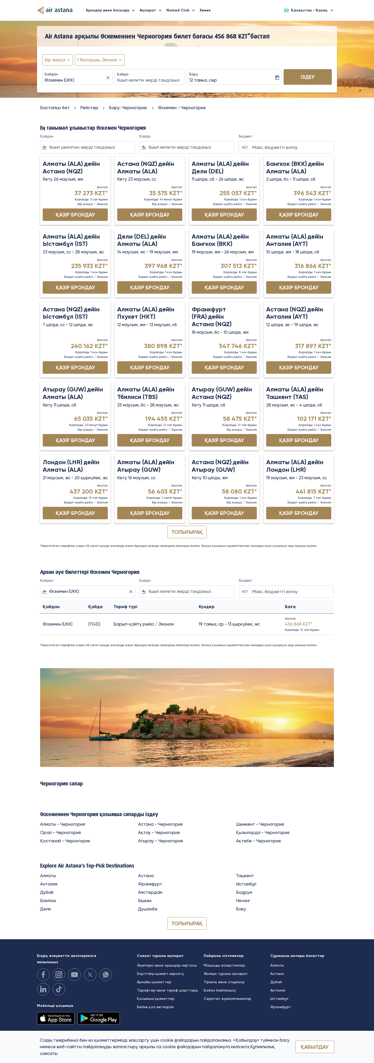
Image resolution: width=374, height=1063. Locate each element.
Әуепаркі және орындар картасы (167, 965)
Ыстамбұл (246, 884)
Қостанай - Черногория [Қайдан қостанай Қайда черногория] (65, 840)
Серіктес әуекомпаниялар (227, 998)
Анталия (48, 884)
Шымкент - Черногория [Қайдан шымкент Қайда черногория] (260, 824)
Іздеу (308, 77)
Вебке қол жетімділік (155, 1007)
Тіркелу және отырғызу (224, 982)
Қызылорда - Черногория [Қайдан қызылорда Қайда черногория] (262, 832)
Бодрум (244, 892)
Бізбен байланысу (220, 990)
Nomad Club (182, 10)
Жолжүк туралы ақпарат (226, 974)
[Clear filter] (130, 592)
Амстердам (150, 892)
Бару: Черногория (128, 107)
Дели (45, 908)
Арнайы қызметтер (154, 982)
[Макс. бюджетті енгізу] (290, 147)
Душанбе (148, 908)
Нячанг (243, 900)
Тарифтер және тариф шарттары (167, 990)
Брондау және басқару (112, 10)
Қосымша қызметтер (155, 998)
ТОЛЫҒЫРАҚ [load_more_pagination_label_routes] (187, 923)
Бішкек (145, 900)
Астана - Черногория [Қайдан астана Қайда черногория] (160, 824)
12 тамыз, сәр (203, 80)
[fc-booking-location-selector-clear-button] (108, 77)
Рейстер (89, 107)
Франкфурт (150, 884)
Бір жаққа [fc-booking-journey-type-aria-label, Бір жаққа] (55, 59)
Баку (241, 908)
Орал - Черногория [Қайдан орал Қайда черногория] (60, 832)
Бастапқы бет (55, 107)
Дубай (46, 892)
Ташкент (245, 875)
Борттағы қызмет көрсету (160, 974)
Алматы (48, 875)
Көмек (205, 10)
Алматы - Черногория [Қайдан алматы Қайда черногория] (62, 824)
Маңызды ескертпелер (224, 965)
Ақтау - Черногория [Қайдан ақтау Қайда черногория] (159, 832)
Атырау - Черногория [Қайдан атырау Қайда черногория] (160, 840)
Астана (146, 875)
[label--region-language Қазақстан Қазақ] (309, 10)
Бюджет (245, 136)
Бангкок (48, 900)
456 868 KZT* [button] (232, 36)
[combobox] (75, 80)
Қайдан (51, 74)
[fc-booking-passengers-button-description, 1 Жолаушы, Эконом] (97, 60)
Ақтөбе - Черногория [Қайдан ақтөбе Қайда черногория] (258, 840)
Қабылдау (315, 1047)
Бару (193, 74)
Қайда (122, 74)
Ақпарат (152, 10)
